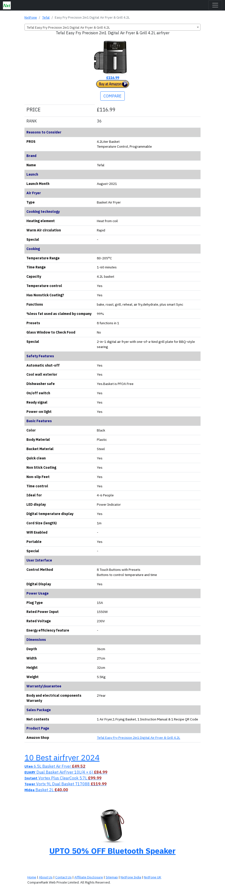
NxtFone (30, 17)
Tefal (46, 17)
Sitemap (112, 877)
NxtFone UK (152, 877)
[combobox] (112, 27)
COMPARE (112, 96)
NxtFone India (131, 877)
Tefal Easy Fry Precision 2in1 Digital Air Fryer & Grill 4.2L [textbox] (68, 27)
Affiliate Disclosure (88, 877)
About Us (46, 877)
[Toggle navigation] (215, 5)
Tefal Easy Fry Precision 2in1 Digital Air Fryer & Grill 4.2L (138, 737)
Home (31, 877)
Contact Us (63, 877)
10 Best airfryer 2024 (62, 757)
